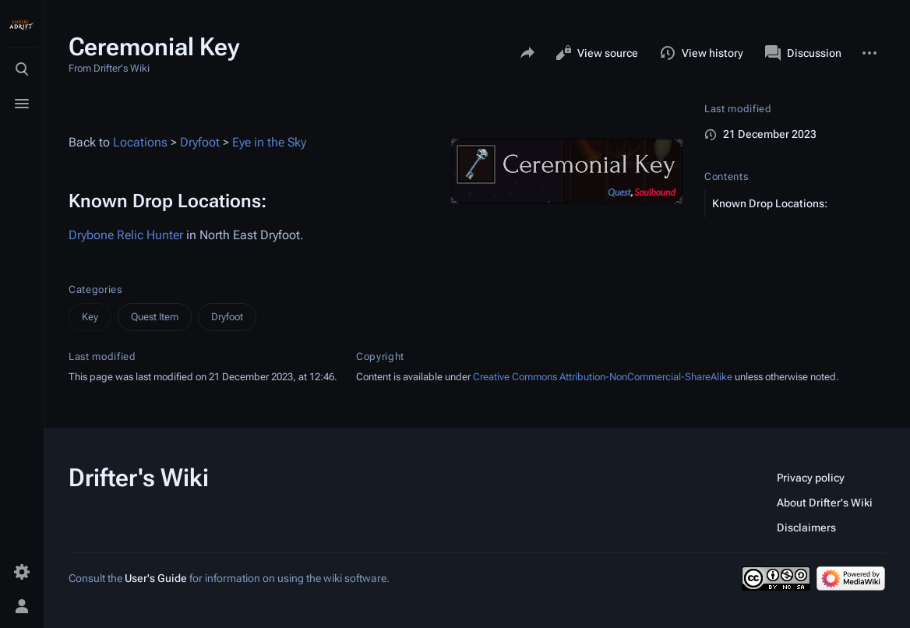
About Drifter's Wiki (825, 502)
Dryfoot (200, 142)
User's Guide (156, 578)
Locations (140, 142)
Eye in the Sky (269, 142)
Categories (95, 289)
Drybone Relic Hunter (126, 235)
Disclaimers (806, 527)
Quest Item (154, 317)
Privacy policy (811, 477)
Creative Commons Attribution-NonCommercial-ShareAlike (602, 377)
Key (90, 317)
